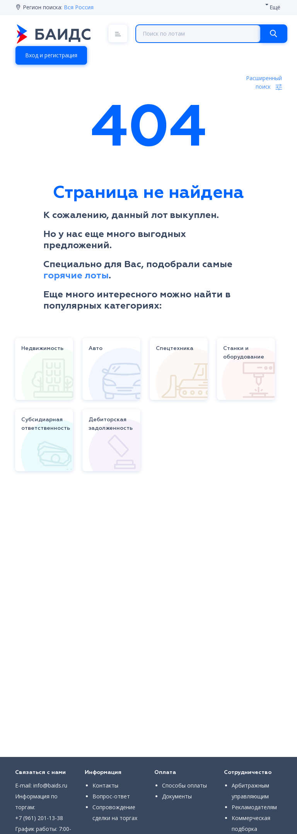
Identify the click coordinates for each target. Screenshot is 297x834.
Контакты (105, 785)
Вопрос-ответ (111, 796)
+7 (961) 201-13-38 (39, 818)
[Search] (273, 33)
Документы (177, 796)
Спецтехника (174, 348)
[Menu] (118, 33)
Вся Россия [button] (79, 7)
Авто (95, 348)
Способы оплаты (184, 785)
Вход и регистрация (51, 55)
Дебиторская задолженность (111, 424)
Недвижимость (42, 348)
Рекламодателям (254, 807)
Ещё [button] (275, 7)
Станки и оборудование (243, 353)
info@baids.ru (50, 785)
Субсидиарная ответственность (45, 424)
